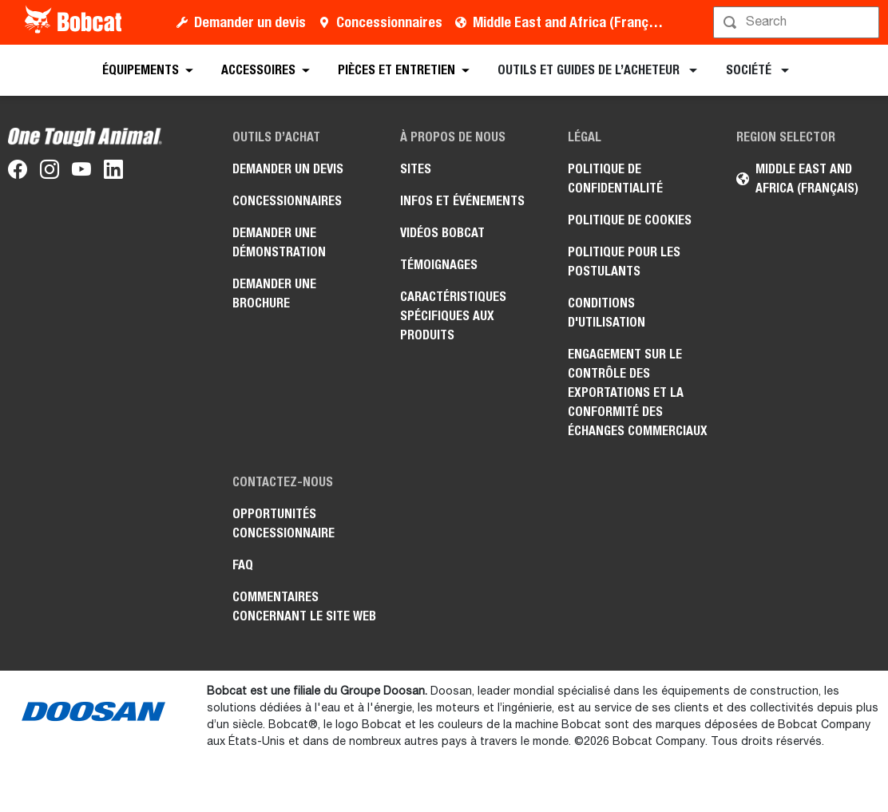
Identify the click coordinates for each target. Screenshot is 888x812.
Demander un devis (250, 22)
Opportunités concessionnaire (283, 523)
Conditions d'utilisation (606, 312)
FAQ (242, 564)
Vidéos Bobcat (442, 232)
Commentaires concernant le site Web (304, 606)
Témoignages (439, 264)
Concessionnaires (389, 22)
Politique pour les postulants (624, 261)
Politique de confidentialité (615, 178)
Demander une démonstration (279, 242)
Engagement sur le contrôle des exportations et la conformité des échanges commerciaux (638, 392)
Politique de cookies (630, 220)
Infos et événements (462, 200)
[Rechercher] (798, 22)
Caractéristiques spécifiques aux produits (453, 316)
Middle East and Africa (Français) (571, 22)
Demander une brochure (274, 293)
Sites (415, 168)
